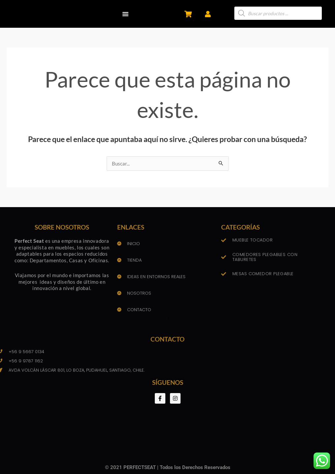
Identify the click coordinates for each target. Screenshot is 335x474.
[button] (125, 14)
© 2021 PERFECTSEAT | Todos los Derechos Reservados (167, 467)
